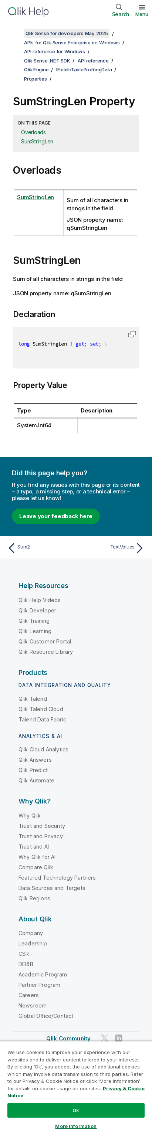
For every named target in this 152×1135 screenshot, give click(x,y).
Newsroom (32, 1005)
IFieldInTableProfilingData (84, 69)
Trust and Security (41, 826)
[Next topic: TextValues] (111, 548)
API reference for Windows (54, 51)
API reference (93, 61)
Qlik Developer (37, 610)
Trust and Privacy (40, 836)
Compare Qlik (35, 867)
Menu (141, 14)
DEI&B (25, 964)
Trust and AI (33, 846)
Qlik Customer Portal (44, 641)
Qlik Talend (32, 699)
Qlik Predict (33, 770)
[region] (76, 1088)
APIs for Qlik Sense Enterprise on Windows (72, 42)
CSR (23, 954)
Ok (75, 1110)
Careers (28, 995)
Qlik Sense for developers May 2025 (67, 33)
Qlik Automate (36, 780)
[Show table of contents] (14, 33)
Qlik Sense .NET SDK (47, 61)
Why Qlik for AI (36, 857)
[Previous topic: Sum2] (40, 548)
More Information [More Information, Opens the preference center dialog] (76, 1126)
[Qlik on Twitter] (104, 1038)
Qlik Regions (34, 898)
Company (30, 933)
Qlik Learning (34, 631)
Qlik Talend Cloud (40, 709)
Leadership (32, 943)
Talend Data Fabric (42, 719)
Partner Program (39, 985)
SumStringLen (37, 141)
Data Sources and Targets (51, 888)
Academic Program (42, 974)
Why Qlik (29, 815)
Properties (35, 79)
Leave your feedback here (55, 516)
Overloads (33, 132)
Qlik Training (34, 621)
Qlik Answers (35, 760)
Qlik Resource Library (45, 652)
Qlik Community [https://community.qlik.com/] (68, 1038)
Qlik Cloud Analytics (43, 749)
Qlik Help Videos (39, 600)
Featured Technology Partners (57, 877)
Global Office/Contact (45, 1016)
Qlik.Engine (36, 69)
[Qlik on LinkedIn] (118, 1038)
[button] (132, 334)
